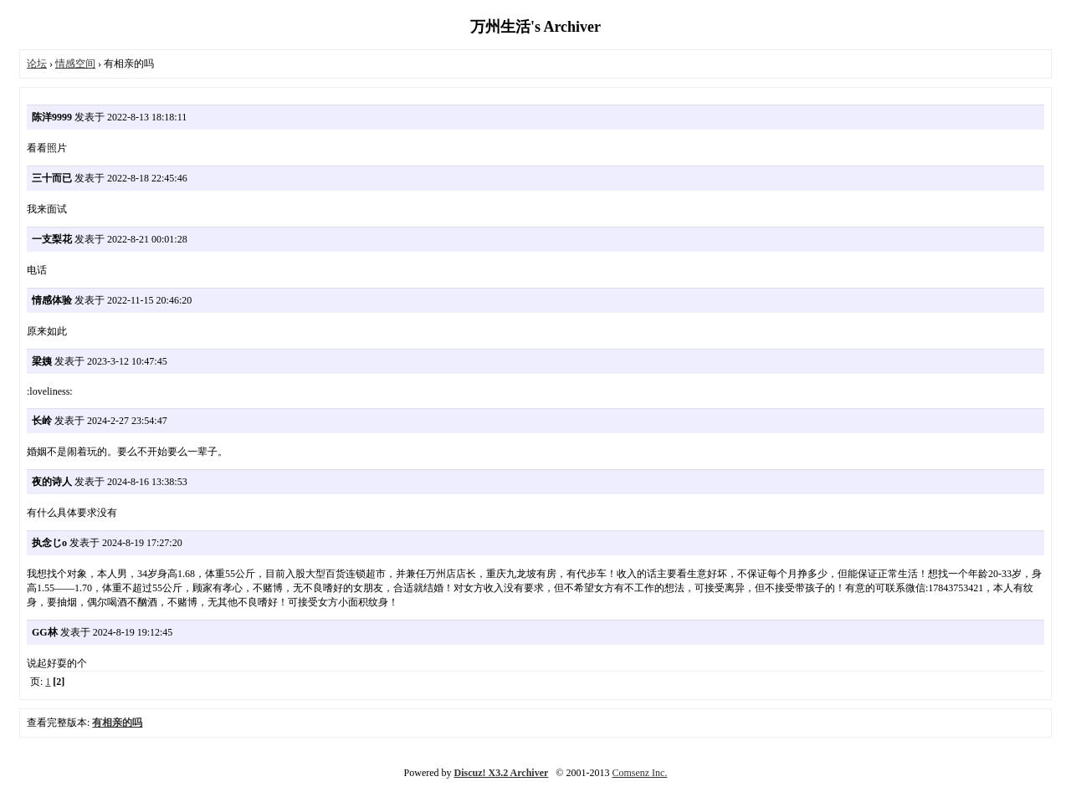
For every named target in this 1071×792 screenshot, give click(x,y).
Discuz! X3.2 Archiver (501, 773)
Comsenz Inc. (639, 773)
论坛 (37, 63)
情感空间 (75, 63)
